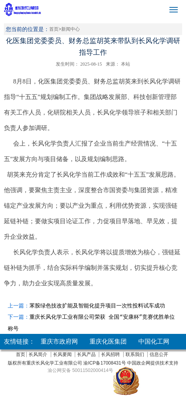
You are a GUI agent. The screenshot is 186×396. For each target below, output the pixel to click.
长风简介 (38, 354)
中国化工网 (153, 341)
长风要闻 (62, 354)
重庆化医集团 (108, 341)
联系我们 (135, 354)
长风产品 (86, 354)
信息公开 (159, 354)
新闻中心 (70, 29)
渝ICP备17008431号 (104, 363)
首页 (54, 29)
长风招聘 (110, 354)
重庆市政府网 (59, 341)
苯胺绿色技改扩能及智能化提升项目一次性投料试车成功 (97, 305)
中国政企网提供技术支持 (152, 363)
